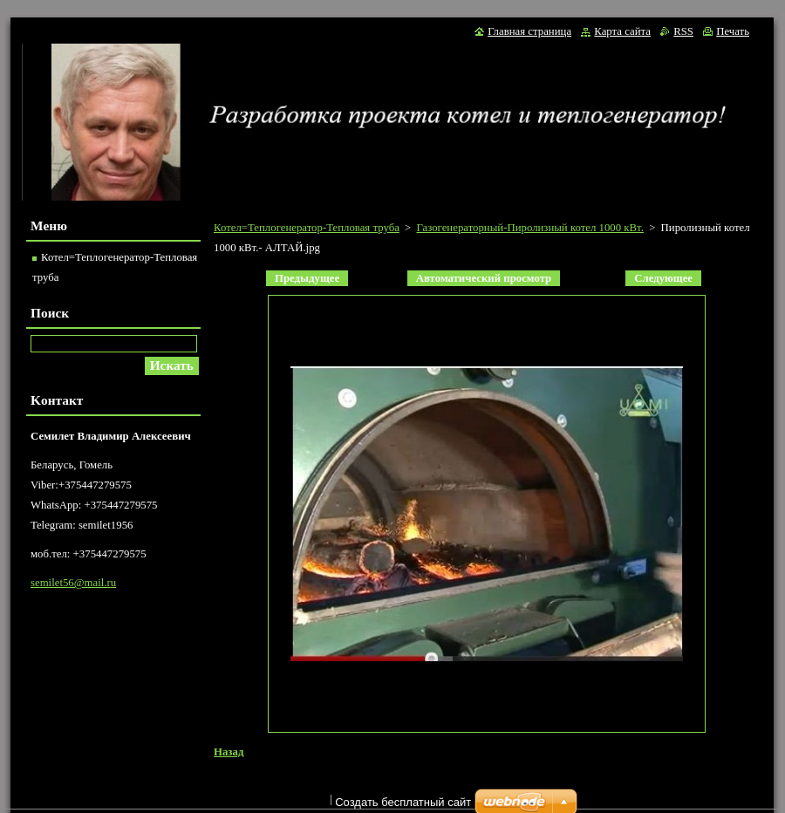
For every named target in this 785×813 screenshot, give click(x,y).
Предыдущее (307, 278)
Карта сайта (622, 31)
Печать (732, 31)
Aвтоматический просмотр (483, 278)
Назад (228, 752)
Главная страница (529, 31)
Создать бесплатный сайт (403, 802)
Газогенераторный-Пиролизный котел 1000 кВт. (529, 228)
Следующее (663, 278)
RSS (683, 31)
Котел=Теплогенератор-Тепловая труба (306, 228)
